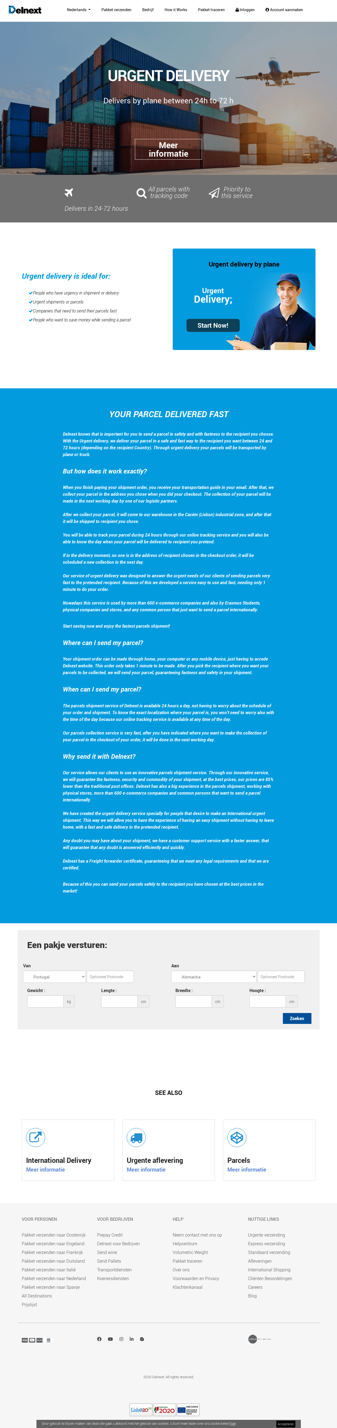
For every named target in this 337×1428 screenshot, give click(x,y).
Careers (255, 1287)
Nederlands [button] (74, 9)
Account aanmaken (284, 9)
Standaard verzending (269, 1252)
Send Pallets (109, 1261)
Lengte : (109, 990)
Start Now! (212, 325)
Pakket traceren (211, 9)
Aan (175, 966)
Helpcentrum (185, 1244)
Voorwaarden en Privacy (196, 1278)
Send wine (107, 1252)
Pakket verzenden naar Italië (49, 1270)
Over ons (181, 1270)
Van (27, 966)
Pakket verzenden (116, 9)
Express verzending (266, 1244)
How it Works (176, 9)
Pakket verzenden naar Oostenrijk (54, 1235)
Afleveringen (260, 1261)
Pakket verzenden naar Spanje (51, 1287)
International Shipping (269, 1270)
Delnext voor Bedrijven (118, 1244)
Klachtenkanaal (188, 1287)
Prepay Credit (110, 1235)
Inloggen (245, 9)
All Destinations (37, 1296)
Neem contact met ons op (197, 1235)
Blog (252, 1296)
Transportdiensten (114, 1270)
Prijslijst (29, 1305)
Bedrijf (148, 9)
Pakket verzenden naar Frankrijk (52, 1252)
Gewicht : (36, 990)
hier (233, 1423)
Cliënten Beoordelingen (270, 1278)
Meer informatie (45, 1169)
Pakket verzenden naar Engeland (53, 1244)
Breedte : (184, 990)
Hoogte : (257, 990)
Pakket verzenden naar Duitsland (53, 1261)
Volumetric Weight (190, 1252)
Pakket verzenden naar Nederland (54, 1278)
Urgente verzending (266, 1235)
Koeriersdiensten (113, 1278)
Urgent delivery (231, 264)
